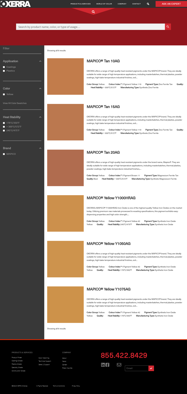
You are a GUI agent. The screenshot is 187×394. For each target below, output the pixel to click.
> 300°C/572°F (13, 126)
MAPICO (11, 154)
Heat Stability (22, 117)
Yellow (9, 94)
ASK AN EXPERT (171, 4)
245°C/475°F (13, 130)
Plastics (10, 70)
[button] (148, 4)
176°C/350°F (13, 123)
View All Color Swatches (14, 103)
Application (22, 61)
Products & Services (81, 4)
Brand (22, 148)
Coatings (11, 67)
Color (22, 89)
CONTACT (136, 4)
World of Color (104, 4)
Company (122, 4)
